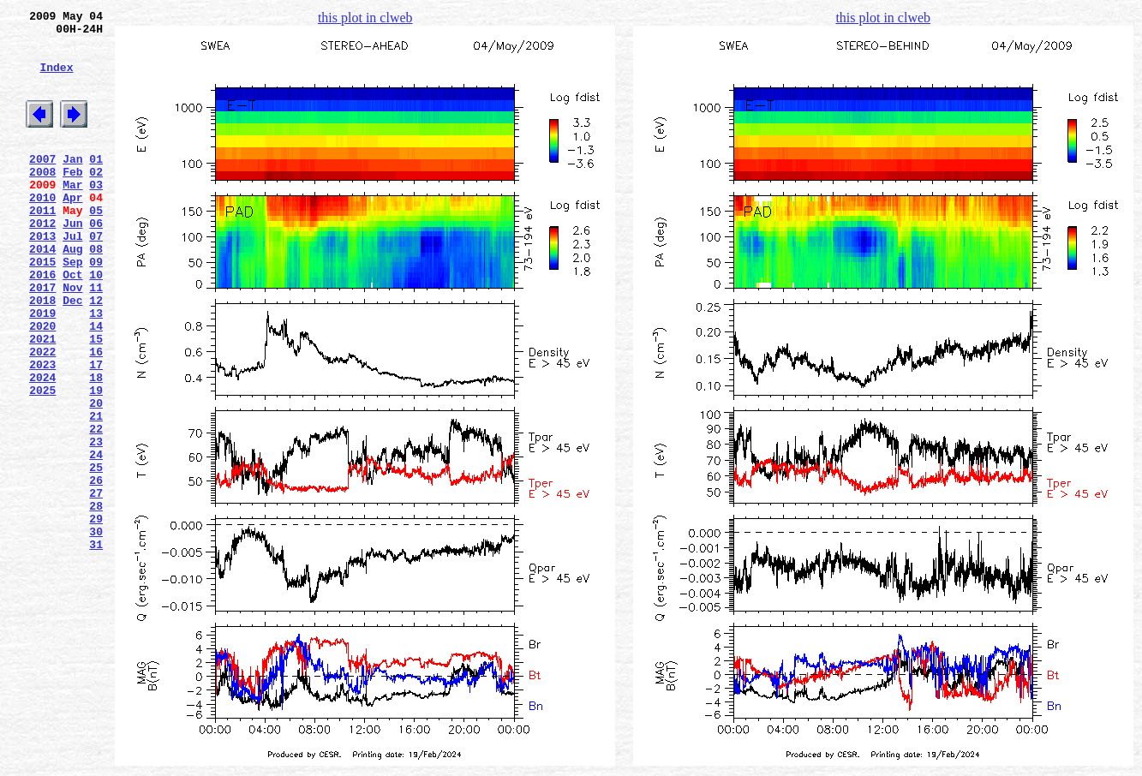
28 (96, 600)
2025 (42, 461)
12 (96, 353)
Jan (72, 184)
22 (96, 508)
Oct (72, 323)
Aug (72, 292)
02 (96, 199)
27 (96, 585)
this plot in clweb (365, 17)
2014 (42, 292)
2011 (42, 246)
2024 (42, 446)
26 (96, 569)
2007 (42, 184)
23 (96, 523)
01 (96, 184)
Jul (72, 276)
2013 (42, 276)
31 (96, 646)
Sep (72, 307)
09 (96, 307)
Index (56, 79)
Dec (72, 353)
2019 (42, 369)
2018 (42, 353)
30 (96, 631)
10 (96, 323)
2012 (42, 261)
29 (96, 616)
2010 (42, 230)
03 (96, 215)
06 (96, 261)
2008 (42, 199)
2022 (42, 415)
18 (96, 446)
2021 (42, 400)
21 (96, 492)
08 (96, 292)
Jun (72, 261)
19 (96, 461)
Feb (72, 199)
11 (96, 338)
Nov (72, 338)
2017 (42, 338)
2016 (42, 323)
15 (96, 400)
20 (96, 477)
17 (96, 431)
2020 (42, 384)
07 (96, 276)
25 (96, 554)
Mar (72, 215)
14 (96, 384)
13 (96, 369)
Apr (72, 230)
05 (96, 246)
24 (96, 538)
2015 (42, 307)
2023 (42, 431)
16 (96, 415)
